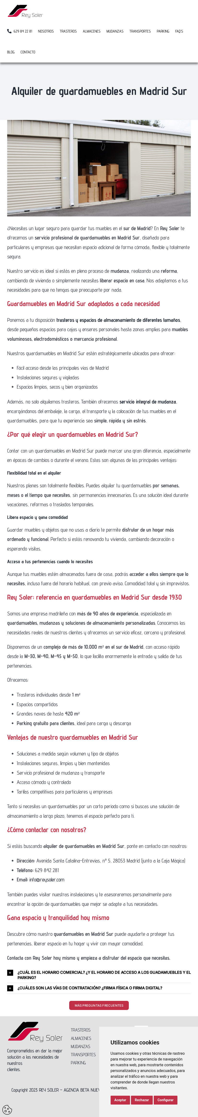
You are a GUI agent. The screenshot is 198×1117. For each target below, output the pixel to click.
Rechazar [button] (142, 1100)
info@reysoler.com (46, 879)
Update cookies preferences (7, 1110)
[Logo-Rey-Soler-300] (35, 1024)
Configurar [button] (166, 1100)
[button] (99, 975)
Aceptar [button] (120, 1100)
